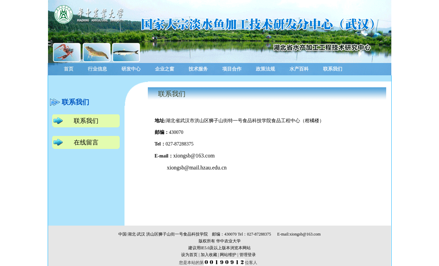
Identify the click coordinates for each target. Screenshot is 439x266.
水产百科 (299, 69)
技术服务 (198, 69)
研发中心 (131, 69)
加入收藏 (209, 254)
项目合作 (231, 69)
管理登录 (247, 254)
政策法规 (265, 69)
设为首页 (189, 254)
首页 (68, 69)
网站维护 (228, 254)
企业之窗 (164, 69)
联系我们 (332, 69)
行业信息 (97, 69)
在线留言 (86, 142)
